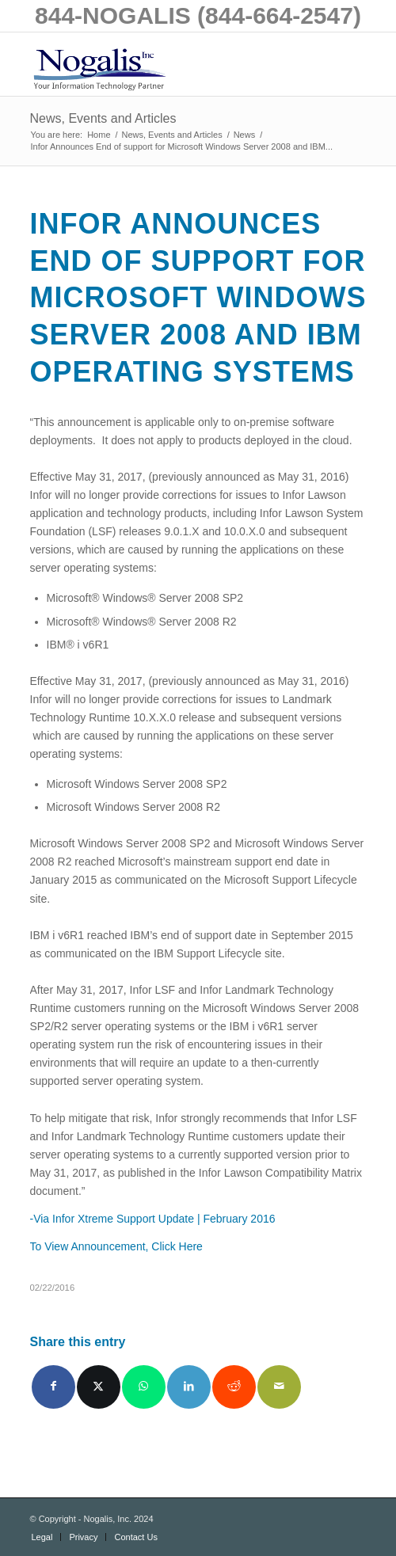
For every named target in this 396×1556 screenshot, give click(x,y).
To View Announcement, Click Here (116, 1246)
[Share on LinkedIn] (189, 1387)
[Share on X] (98, 1387)
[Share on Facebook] (53, 1387)
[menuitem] (42, 1537)
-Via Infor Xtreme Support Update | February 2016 (153, 1218)
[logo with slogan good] (164, 64)
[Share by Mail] (279, 1387)
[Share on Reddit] (234, 1387)
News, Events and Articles (103, 118)
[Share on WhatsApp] (144, 1387)
